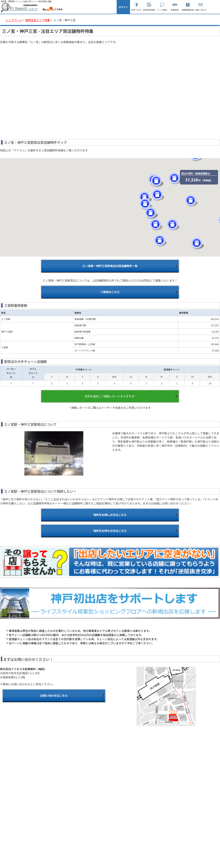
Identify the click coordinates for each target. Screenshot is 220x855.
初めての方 (136, 9)
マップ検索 (162, 9)
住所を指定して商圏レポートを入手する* (110, 396)
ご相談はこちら (110, 292)
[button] (156, 225)
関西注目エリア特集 (37, 20)
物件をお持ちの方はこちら (110, 531)
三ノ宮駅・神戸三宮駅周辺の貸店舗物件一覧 (110, 266)
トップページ (14, 20)
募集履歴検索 (188, 9)
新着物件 (175, 9)
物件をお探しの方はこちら (110, 515)
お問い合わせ (200, 9)
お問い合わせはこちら (54, 695)
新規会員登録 (149, 9)
